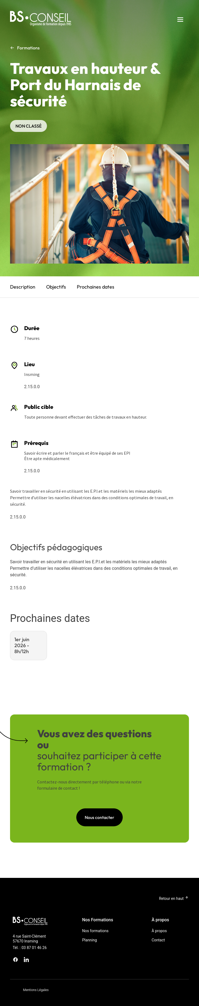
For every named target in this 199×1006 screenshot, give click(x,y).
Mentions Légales (36, 990)
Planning (89, 940)
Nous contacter (99, 817)
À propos (159, 931)
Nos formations (95, 931)
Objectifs (56, 287)
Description (22, 287)
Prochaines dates (95, 287)
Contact (158, 940)
